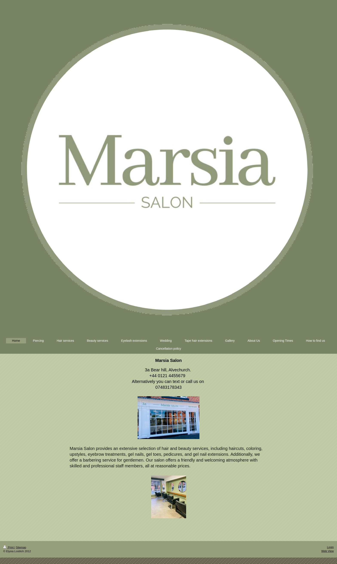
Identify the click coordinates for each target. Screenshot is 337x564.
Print (8, 547)
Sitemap (21, 547)
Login (330, 547)
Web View (327, 551)
